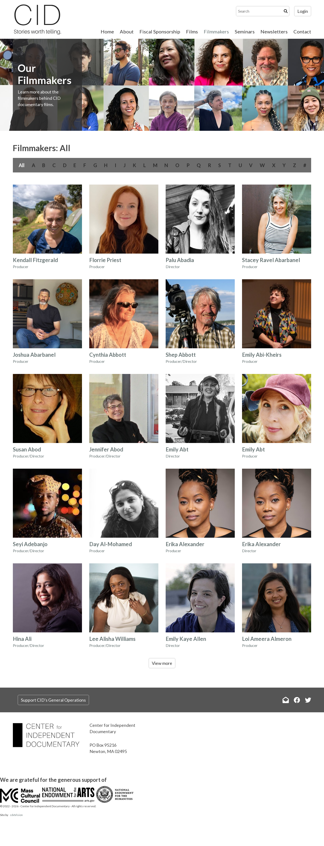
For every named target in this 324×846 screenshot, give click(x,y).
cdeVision (16, 815)
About (127, 31)
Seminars (245, 31)
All (21, 165)
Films (192, 31)
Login (302, 11)
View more (162, 663)
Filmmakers (216, 31)
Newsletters (274, 31)
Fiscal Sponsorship (159, 31)
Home (107, 31)
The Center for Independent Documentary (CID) (37, 19)
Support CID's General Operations (53, 700)
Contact (302, 31)
